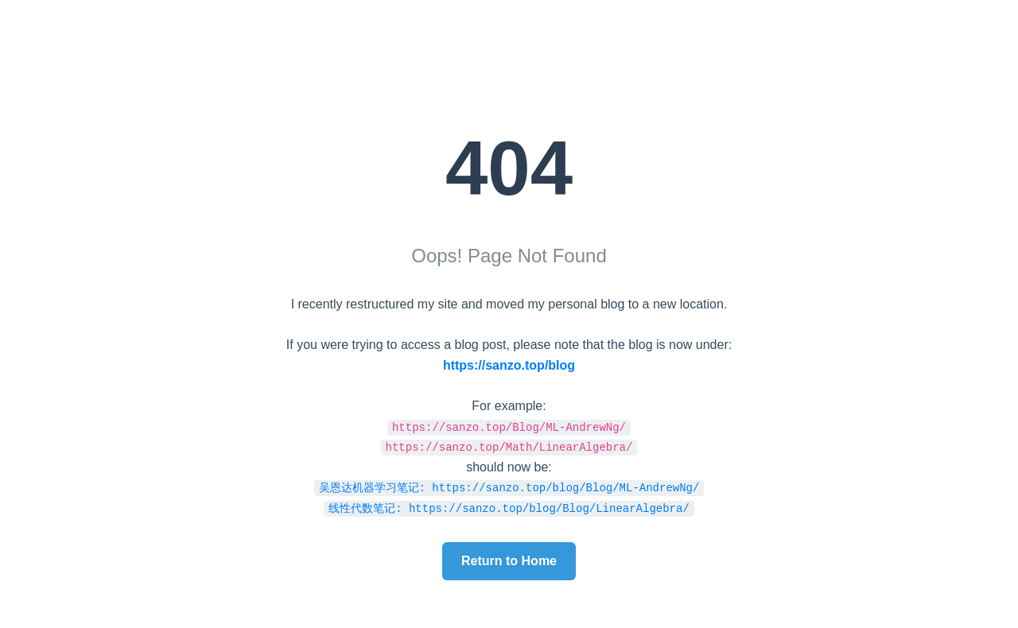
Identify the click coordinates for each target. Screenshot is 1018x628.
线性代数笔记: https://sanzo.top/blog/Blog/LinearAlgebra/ (509, 507)
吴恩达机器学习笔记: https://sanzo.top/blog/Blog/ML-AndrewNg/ (509, 486)
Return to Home (509, 561)
